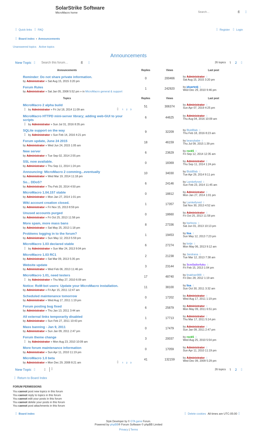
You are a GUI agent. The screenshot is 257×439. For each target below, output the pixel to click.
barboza (191, 222)
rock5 (190, 150)
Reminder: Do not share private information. (57, 77)
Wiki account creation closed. (46, 203)
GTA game (136, 421)
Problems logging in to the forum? (50, 233)
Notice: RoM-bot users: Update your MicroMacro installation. (70, 286)
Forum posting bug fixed (42, 306)
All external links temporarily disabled (52, 317)
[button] (241, 62)
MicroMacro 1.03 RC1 (39, 255)
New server (31, 151)
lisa (188, 233)
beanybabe (193, 140)
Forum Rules (33, 87)
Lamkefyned (194, 181)
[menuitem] (38, 30)
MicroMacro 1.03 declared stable (48, 244)
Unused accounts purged (42, 213)
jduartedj (192, 86)
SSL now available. (38, 161)
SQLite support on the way (44, 130)
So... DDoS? (32, 182)
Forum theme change (39, 337)
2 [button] (236, 62)
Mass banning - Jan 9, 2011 (44, 327)
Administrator (36, 81)
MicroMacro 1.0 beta (39, 358)
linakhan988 (193, 274)
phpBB (114, 424)
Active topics (46, 46)
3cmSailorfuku (196, 264)
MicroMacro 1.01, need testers (46, 275)
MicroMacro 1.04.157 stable (44, 192)
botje (189, 243)
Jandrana (192, 254)
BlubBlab (192, 130)
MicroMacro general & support (103, 91)
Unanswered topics (24, 46)
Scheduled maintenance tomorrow (50, 296)
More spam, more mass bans (45, 223)
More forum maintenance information (52, 348)
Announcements (128, 55)
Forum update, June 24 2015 (45, 141)
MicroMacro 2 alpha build (42, 105)
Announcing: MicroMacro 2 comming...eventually (61, 172)
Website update (35, 265)
